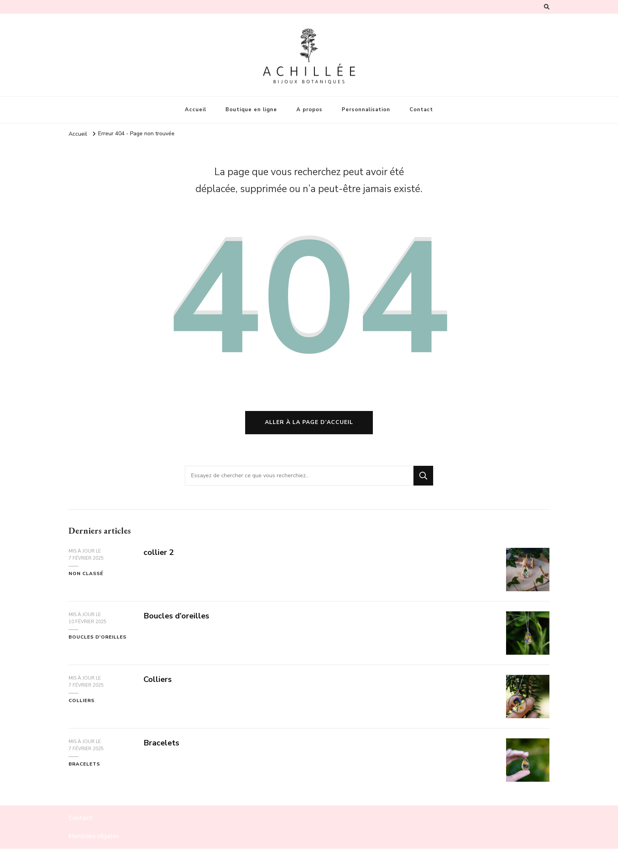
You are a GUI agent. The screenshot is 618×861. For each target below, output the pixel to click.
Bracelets (161, 743)
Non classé (86, 573)
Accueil (195, 109)
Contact (421, 109)
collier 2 (158, 552)
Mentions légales (94, 836)
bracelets (84, 764)
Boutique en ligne (251, 109)
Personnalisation (366, 109)
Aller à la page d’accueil (309, 422)
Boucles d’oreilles (176, 616)
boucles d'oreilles (98, 637)
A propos (309, 109)
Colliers (157, 679)
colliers (82, 700)
